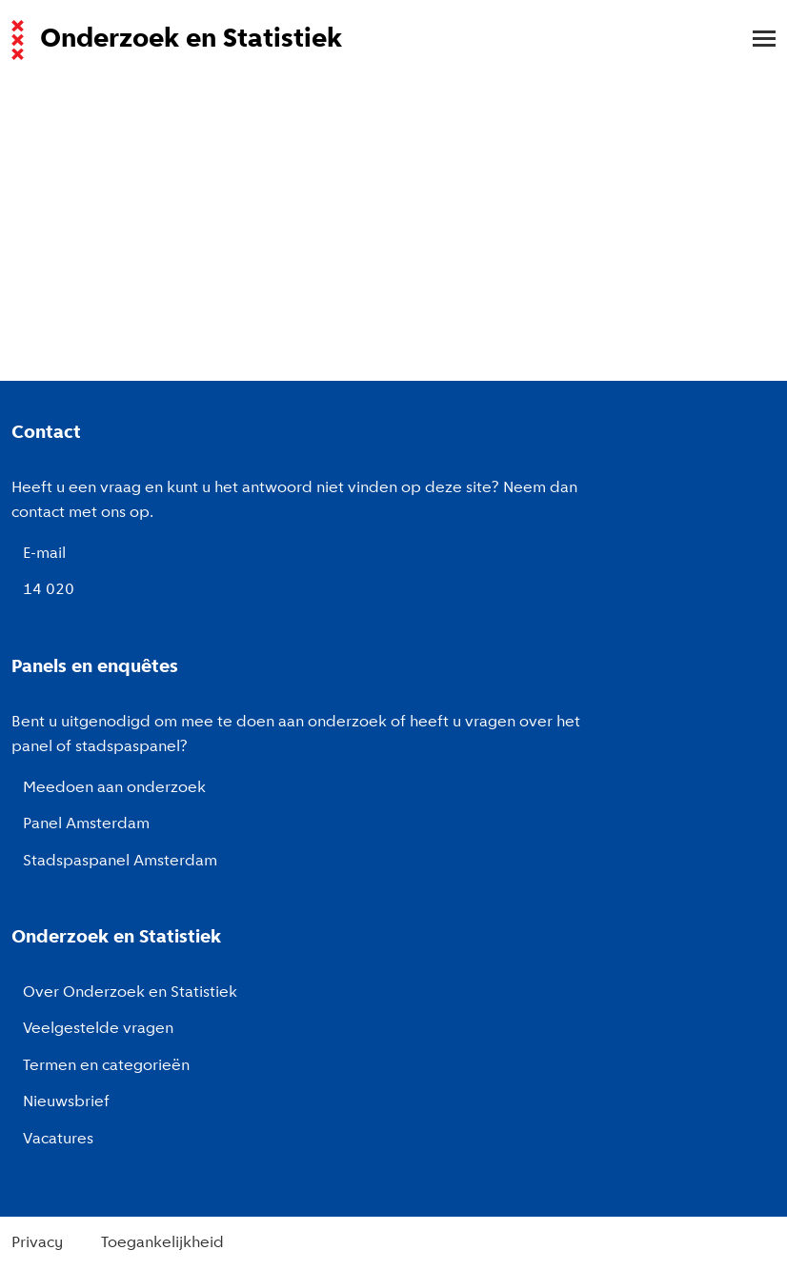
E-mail (44, 554)
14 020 (48, 590)
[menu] (755, 40)
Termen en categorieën (106, 1066)
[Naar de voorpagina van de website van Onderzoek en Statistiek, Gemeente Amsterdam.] (382, 40)
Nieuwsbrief (66, 1102)
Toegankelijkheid (162, 1243)
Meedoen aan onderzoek (114, 788)
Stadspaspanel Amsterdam (120, 861)
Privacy (37, 1243)
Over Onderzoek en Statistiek (130, 993)
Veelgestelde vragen (98, 1029)
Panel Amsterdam (86, 824)
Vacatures (58, 1139)
